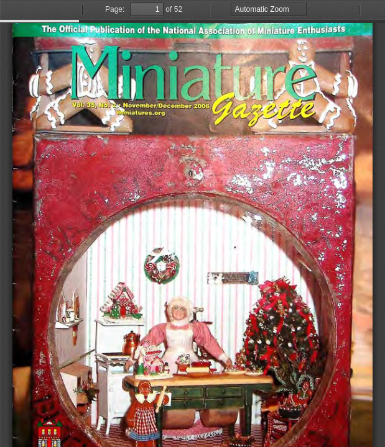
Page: (114, 9)
